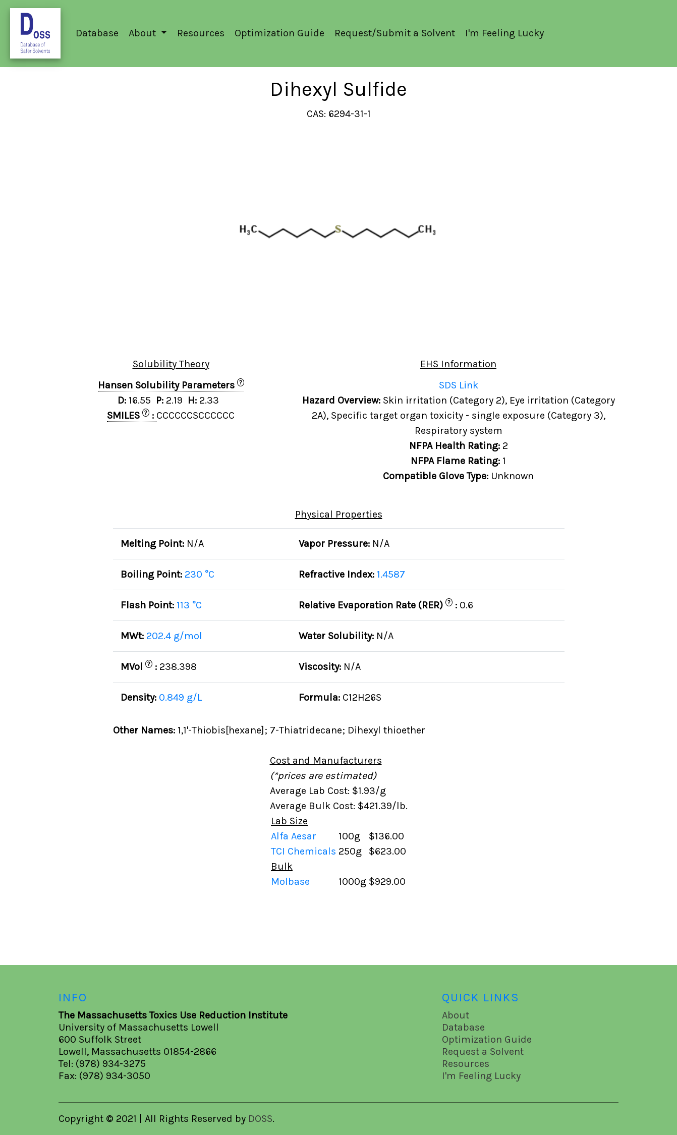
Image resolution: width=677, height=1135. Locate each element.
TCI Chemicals (304, 851)
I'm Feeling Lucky (504, 33)
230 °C (199, 574)
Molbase (290, 881)
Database (97, 33)
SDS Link (458, 385)
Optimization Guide (279, 33)
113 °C (189, 605)
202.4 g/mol (174, 636)
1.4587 (391, 574)
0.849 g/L (180, 697)
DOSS (260, 1118)
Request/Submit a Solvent (394, 33)
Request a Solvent (483, 1051)
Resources (200, 33)
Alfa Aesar (295, 836)
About (455, 1015)
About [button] (143, 33)
